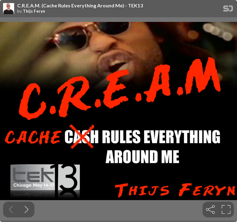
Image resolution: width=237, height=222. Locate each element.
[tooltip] (210, 209)
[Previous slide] (11, 209)
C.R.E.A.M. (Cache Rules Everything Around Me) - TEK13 (80, 5)
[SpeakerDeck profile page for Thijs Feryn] (8, 9)
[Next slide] (27, 209)
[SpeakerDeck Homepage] (228, 10)
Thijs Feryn (34, 11)
